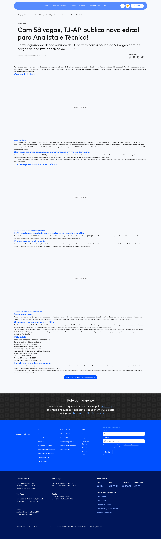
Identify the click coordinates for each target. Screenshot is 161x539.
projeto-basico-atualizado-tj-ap (25, 311)
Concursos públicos (67, 442)
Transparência (43, 461)
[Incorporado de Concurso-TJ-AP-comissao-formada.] (80, 197)
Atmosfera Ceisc (44, 438)
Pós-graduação (65, 449)
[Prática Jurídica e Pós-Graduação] (139, 486)
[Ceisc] (98, 486)
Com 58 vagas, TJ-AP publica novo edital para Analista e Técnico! (58, 15)
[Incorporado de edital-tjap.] (80, 107)
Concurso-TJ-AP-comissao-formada (27, 230)
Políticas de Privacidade (131, 445)
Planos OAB (64, 438)
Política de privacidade (46, 449)
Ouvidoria (41, 442)
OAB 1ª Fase (101, 496)
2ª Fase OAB (65, 434)
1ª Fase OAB (65, 430)
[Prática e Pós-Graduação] (135, 486)
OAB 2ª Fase (101, 500)
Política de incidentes (46, 453)
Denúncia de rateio (45, 445)
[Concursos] (123, 486)
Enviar (108, 452)
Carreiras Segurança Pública (107, 508)
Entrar (137, 6)
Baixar (24, 140)
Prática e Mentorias (104, 513)
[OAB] (110, 486)
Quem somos (43, 430)
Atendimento (87, 448)
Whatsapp (107, 406)
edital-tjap (18, 140)
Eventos (85, 434)
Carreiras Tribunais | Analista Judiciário (80, 377)
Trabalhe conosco (44, 434)
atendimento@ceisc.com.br (88, 413)
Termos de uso (43, 457)
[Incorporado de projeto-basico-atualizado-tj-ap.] (80, 278)
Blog (105, 5)
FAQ (84, 430)
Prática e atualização (68, 445)
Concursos (28, 15)
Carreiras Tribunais (104, 504)
